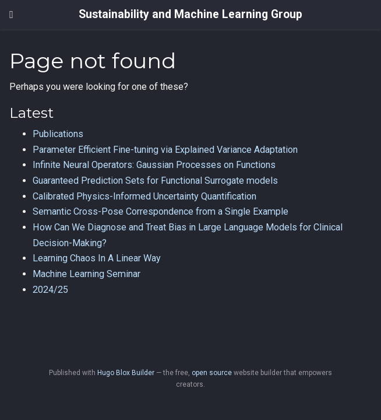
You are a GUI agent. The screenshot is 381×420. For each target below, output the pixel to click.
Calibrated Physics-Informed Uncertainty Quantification (144, 196)
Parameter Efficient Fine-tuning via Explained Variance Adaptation (165, 149)
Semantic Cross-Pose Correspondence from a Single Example (160, 211)
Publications (58, 133)
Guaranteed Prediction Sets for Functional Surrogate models (155, 180)
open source (212, 373)
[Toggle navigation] (11, 14)
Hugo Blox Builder (125, 373)
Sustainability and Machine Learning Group (190, 14)
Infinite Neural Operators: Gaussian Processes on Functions (154, 164)
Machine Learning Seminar (86, 273)
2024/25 (50, 289)
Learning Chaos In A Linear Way (97, 258)
